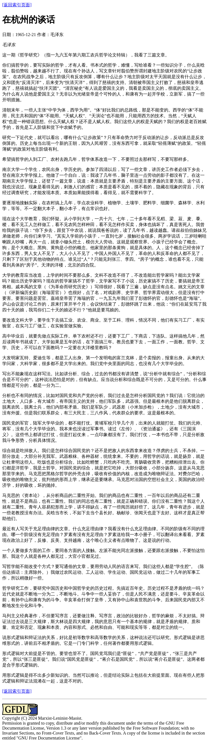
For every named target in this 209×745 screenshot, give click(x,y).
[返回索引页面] (17, 4)
